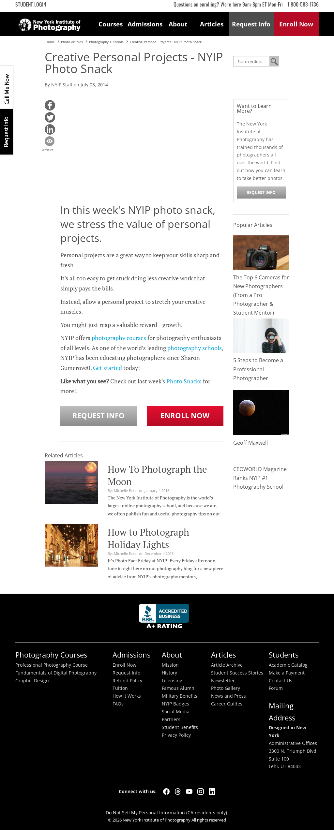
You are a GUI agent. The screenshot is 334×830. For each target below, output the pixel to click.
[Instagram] (200, 791)
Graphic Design (32, 681)
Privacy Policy (176, 735)
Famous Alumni (179, 688)
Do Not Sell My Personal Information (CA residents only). (167, 812)
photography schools (194, 348)
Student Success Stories (237, 673)
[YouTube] (189, 791)
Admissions (144, 24)
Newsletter (223, 681)
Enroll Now (184, 415)
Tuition (120, 688)
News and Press (228, 696)
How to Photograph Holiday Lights (148, 538)
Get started (107, 368)
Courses (111, 24)
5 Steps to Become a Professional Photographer (258, 369)
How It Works (127, 696)
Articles (211, 24)
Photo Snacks (184, 381)
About (178, 24)
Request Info (6, 132)
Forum (276, 688)
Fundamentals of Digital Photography (56, 673)
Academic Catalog (288, 665)
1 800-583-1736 (303, 4)
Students (283, 655)
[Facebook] (166, 791)
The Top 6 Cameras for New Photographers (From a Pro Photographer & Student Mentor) (261, 295)
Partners (171, 719)
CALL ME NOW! (6, 87)
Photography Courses (51, 655)
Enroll (296, 24)
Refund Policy (127, 681)
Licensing (172, 681)
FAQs (118, 704)
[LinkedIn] (212, 791)
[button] (50, 105)
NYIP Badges (175, 704)
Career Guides (226, 704)
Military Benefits (179, 696)
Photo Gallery (225, 688)
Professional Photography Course (51, 665)
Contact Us (280, 681)
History (169, 673)
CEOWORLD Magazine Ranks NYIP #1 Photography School (260, 478)
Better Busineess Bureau (165, 618)
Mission (170, 665)
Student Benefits (180, 727)
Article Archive (227, 665)
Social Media (176, 712)
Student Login (30, 4)
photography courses (119, 338)
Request (251, 24)
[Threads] (178, 791)
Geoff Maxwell (250, 442)
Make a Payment (287, 673)
